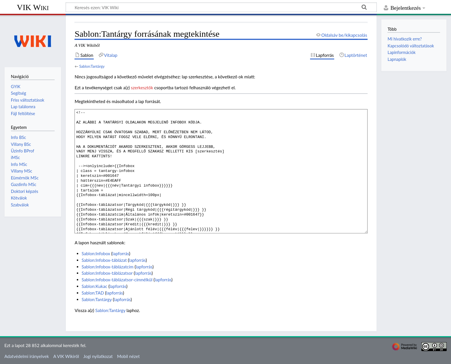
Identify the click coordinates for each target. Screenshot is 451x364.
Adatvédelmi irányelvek (26, 356)
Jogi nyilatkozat (98, 356)
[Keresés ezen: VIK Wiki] (221, 7)
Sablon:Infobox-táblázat (104, 260)
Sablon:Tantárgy (91, 66)
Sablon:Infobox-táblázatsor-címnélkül (117, 279)
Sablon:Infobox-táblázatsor (107, 273)
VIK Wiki (33, 7)
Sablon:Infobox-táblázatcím (107, 266)
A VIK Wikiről (66, 356)
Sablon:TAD (93, 292)
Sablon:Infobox (96, 253)
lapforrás (120, 253)
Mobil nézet (128, 356)
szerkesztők (142, 87)
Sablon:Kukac (94, 286)
